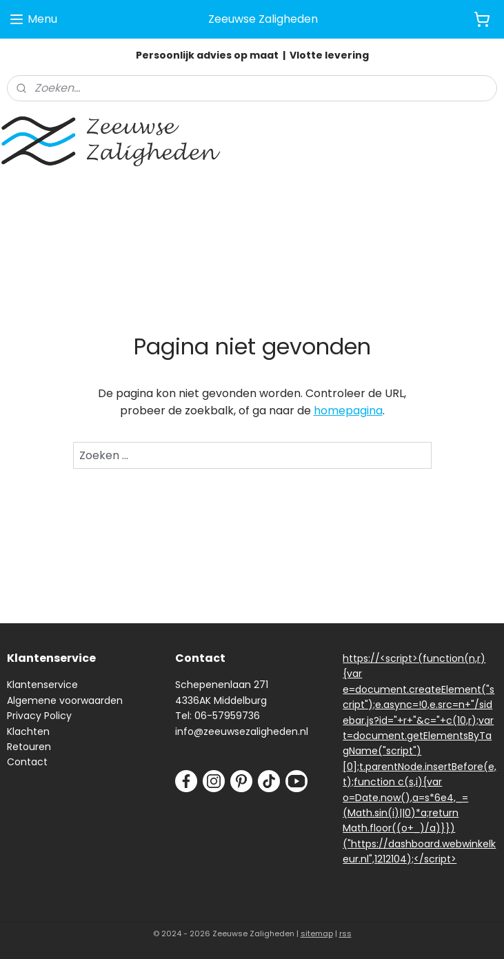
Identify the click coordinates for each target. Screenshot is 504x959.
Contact (27, 762)
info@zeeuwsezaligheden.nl (241, 731)
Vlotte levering (329, 55)
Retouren (29, 747)
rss (345, 933)
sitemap (317, 933)
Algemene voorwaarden (65, 700)
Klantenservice (42, 685)
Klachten (28, 731)
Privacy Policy (39, 716)
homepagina (348, 410)
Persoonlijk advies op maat (207, 55)
